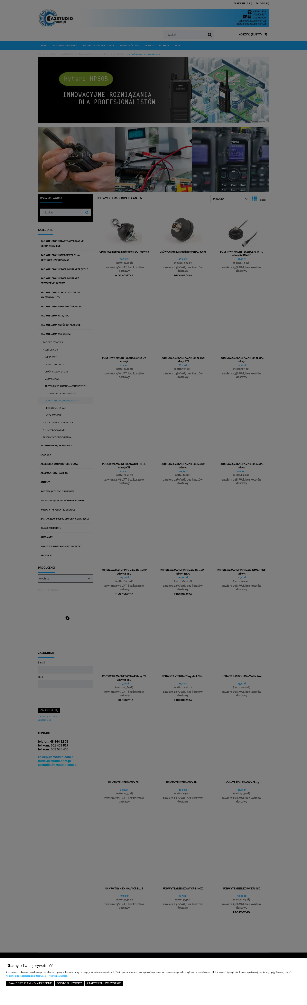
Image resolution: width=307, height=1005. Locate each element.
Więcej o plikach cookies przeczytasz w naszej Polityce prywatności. (37, 976)
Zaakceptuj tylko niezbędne (30, 983)
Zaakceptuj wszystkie (104, 983)
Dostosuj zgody (69, 983)
